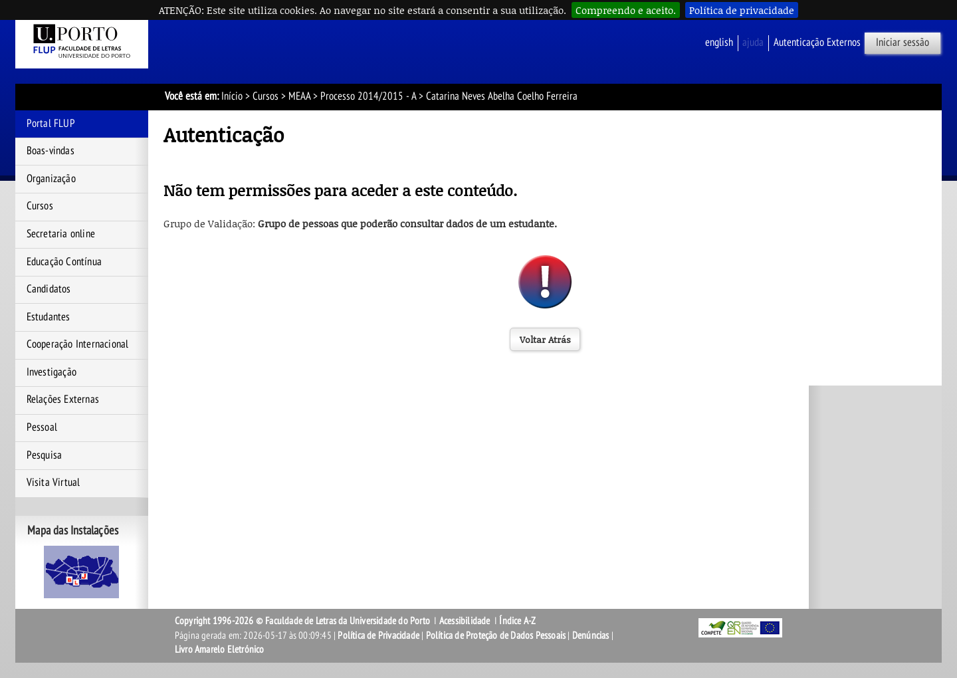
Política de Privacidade (378, 635)
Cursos (265, 96)
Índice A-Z (517, 621)
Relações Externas (63, 399)
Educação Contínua (64, 262)
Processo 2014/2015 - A (368, 96)
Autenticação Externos (817, 42)
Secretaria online (61, 234)
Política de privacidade (741, 10)
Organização (51, 178)
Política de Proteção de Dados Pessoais (496, 635)
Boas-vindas (50, 151)
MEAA (299, 96)
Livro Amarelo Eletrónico (220, 649)
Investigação (51, 372)
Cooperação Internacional (78, 344)
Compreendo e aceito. (626, 10)
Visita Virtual (53, 482)
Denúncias (590, 635)
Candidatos (49, 289)
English (719, 42)
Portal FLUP (51, 123)
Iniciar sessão (902, 42)
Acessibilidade (464, 621)
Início (232, 96)
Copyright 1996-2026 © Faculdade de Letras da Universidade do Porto (303, 621)
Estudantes (48, 317)
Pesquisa (44, 455)
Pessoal (42, 427)
